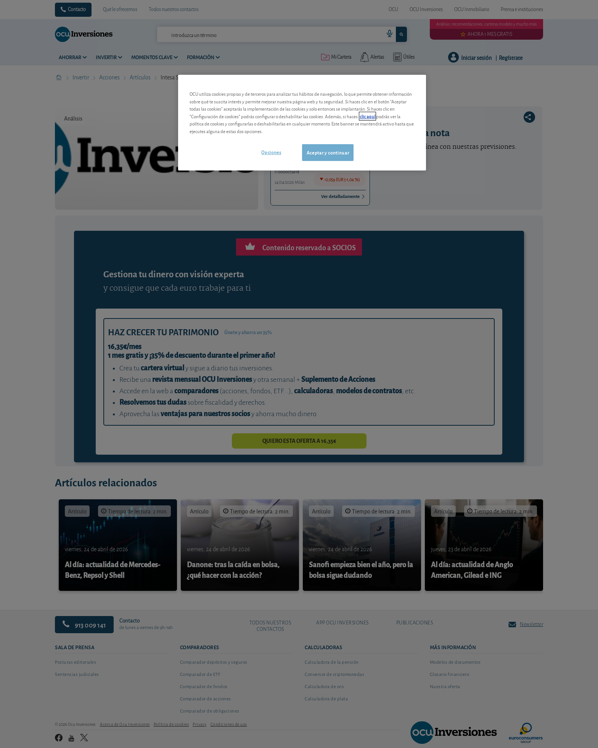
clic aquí (367, 116)
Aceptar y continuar (328, 152)
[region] (302, 123)
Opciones (271, 152)
